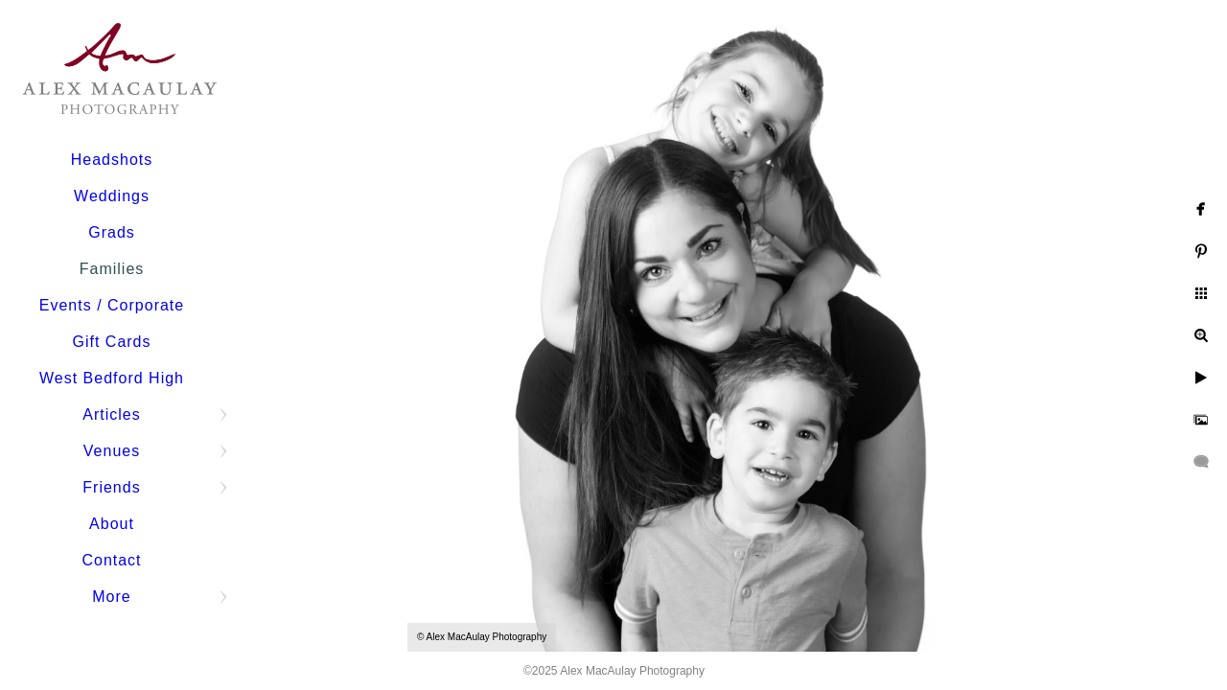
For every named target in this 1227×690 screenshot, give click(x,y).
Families (112, 269)
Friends (111, 487)
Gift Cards (111, 342)
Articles (111, 414)
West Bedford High (111, 378)
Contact (111, 560)
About (111, 524)
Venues (111, 451)
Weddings (112, 196)
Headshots (112, 159)
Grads (111, 232)
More (111, 596)
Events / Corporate (111, 305)
